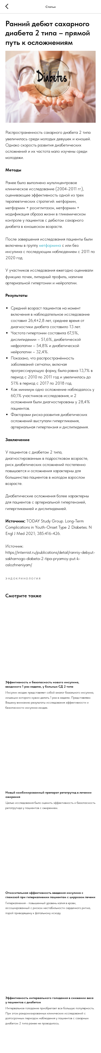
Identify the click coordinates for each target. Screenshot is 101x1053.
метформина (50, 245)
